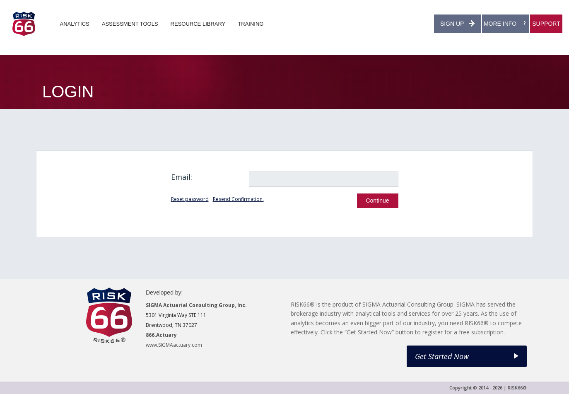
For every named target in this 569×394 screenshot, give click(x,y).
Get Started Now (466, 356)
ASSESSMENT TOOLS (130, 24)
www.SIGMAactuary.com (174, 344)
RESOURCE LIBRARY (198, 24)
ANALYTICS (74, 24)
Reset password (190, 199)
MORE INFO (506, 23)
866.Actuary (161, 334)
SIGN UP (457, 23)
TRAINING (250, 24)
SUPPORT (546, 23)
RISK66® (517, 387)
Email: (181, 177)
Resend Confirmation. (238, 199)
